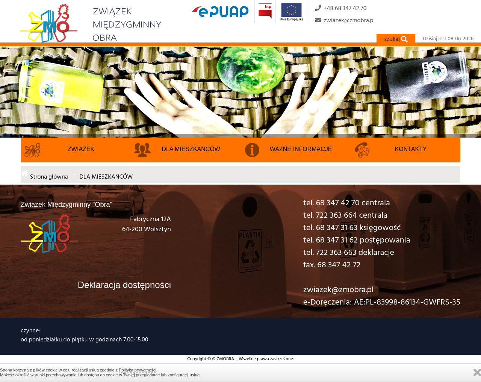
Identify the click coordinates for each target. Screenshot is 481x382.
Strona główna (49, 176)
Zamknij (477, 372)
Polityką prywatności (137, 370)
